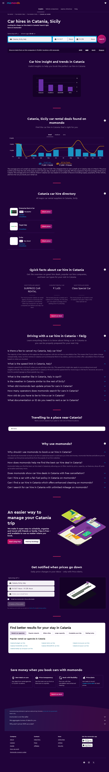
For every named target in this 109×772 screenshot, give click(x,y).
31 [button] (46, 76)
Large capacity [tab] (62, 632)
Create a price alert (89, 682)
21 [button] (32, 71)
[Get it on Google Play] (89, 739)
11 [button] (51, 62)
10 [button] (46, 62)
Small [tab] (51, 134)
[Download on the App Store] (89, 744)
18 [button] (51, 67)
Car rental (12, 14)
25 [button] (51, 71)
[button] (3, 3)
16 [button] (42, 67)
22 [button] (37, 71)
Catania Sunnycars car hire (82, 642)
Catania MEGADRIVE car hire (52, 645)
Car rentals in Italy (22, 14)
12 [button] (23, 67)
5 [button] (71, 62)
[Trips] (3, 23)
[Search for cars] (3, 17)
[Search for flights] (3, 9)
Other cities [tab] (49, 632)
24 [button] (46, 71)
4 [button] (51, 57)
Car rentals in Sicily (34, 14)
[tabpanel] (58, 88)
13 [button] (27, 67)
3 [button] (46, 57)
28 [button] (32, 76)
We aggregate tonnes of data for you (59, 719)
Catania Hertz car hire (49, 642)
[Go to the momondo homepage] (13, 3)
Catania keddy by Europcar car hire (23, 647)
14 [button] (32, 67)
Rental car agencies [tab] (20, 632)
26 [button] (23, 76)
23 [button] (42, 71)
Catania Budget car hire (19, 642)
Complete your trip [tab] (77, 632)
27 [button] (28, 76)
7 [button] (32, 62)
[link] (47, 212)
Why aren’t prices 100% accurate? (59, 723)
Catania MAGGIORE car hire (21, 645)
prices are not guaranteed (52, 710)
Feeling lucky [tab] (92, 632)
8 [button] (37, 62)
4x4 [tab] (65, 134)
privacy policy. (44, 607)
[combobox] (15, 34)
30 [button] (42, 76)
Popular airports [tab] (36, 632)
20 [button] (28, 71)
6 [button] (27, 62)
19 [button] (23, 71)
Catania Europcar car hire (81, 645)
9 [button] (41, 62)
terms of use (34, 607)
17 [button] (46, 67)
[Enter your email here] (34, 593)
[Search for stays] (3, 13)
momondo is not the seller (59, 716)
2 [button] (41, 57)
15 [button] (37, 67)
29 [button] (37, 76)
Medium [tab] (58, 134)
